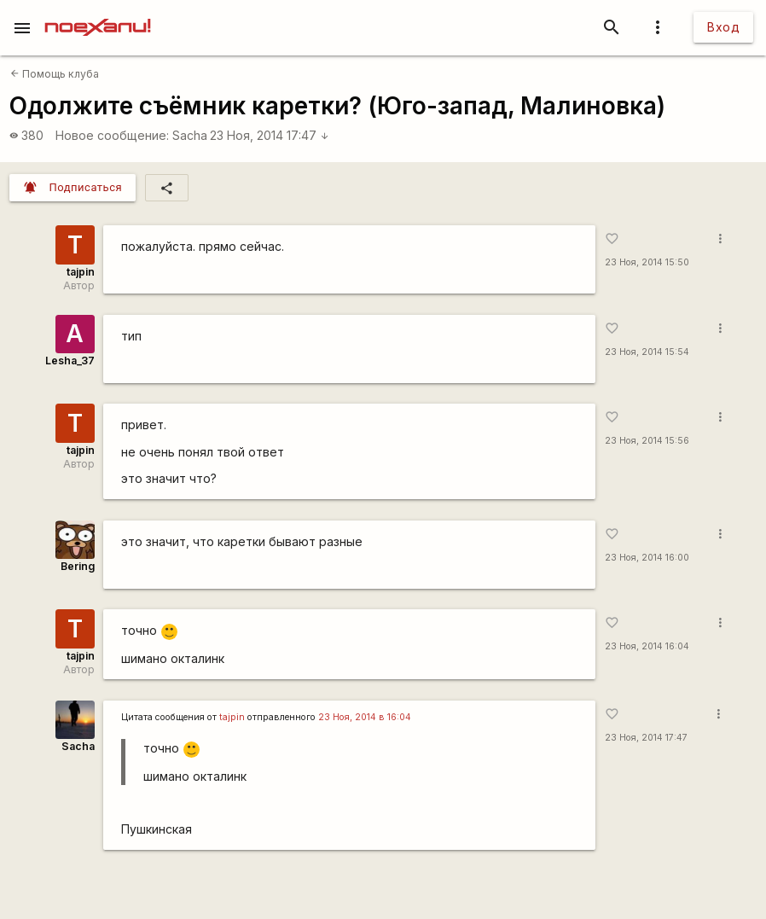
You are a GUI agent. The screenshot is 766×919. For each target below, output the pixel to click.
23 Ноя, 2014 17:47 (269, 135)
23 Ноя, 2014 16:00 (647, 557)
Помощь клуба (54, 73)
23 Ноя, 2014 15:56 (647, 440)
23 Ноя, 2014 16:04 (647, 646)
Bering (78, 566)
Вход (723, 27)
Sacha (189, 135)
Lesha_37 (70, 360)
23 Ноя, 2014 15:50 (647, 262)
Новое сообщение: (112, 135)
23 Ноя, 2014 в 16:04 (364, 717)
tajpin (81, 271)
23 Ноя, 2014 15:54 (647, 352)
